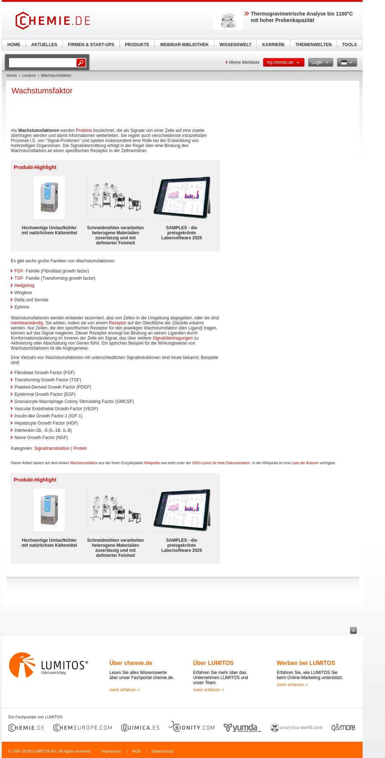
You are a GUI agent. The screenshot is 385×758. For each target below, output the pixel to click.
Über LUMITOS (213, 663)
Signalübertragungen (173, 338)
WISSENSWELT (235, 44)
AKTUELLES (44, 44)
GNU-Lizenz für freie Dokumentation (221, 463)
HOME (14, 44)
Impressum (111, 751)
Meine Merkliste (244, 62)
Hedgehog (24, 285)
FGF (18, 271)
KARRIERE (273, 44)
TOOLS (349, 44)
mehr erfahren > (124, 689)
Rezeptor (117, 322)
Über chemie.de (130, 663)
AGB (136, 751)
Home (11, 75)
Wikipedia (151, 463)
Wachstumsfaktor (83, 463)
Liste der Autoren (305, 463)
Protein (80, 448)
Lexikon (29, 75)
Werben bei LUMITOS (306, 663)
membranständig (27, 322)
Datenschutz (163, 751)
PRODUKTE (137, 44)
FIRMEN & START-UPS (91, 44)
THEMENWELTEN (314, 44)
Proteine (84, 130)
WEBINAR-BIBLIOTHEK (184, 44)
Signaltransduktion (52, 448)
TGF (18, 278)
